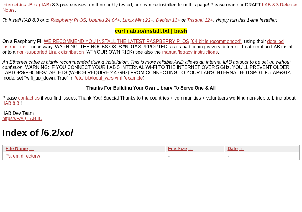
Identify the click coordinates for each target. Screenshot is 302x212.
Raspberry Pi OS (68, 20)
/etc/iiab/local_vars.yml (98, 77)
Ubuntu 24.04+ (104, 20)
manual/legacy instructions (190, 51)
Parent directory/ (23, 155)
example (134, 77)
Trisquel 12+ (200, 20)
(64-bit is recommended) (216, 41)
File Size (177, 148)
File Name (17, 148)
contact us (29, 97)
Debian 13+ (168, 20)
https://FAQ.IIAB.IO (22, 118)
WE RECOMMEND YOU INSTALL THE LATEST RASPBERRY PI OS (116, 41)
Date (232, 148)
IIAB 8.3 (10, 103)
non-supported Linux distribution (50, 51)
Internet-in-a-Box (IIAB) (26, 4)
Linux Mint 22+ (137, 20)
